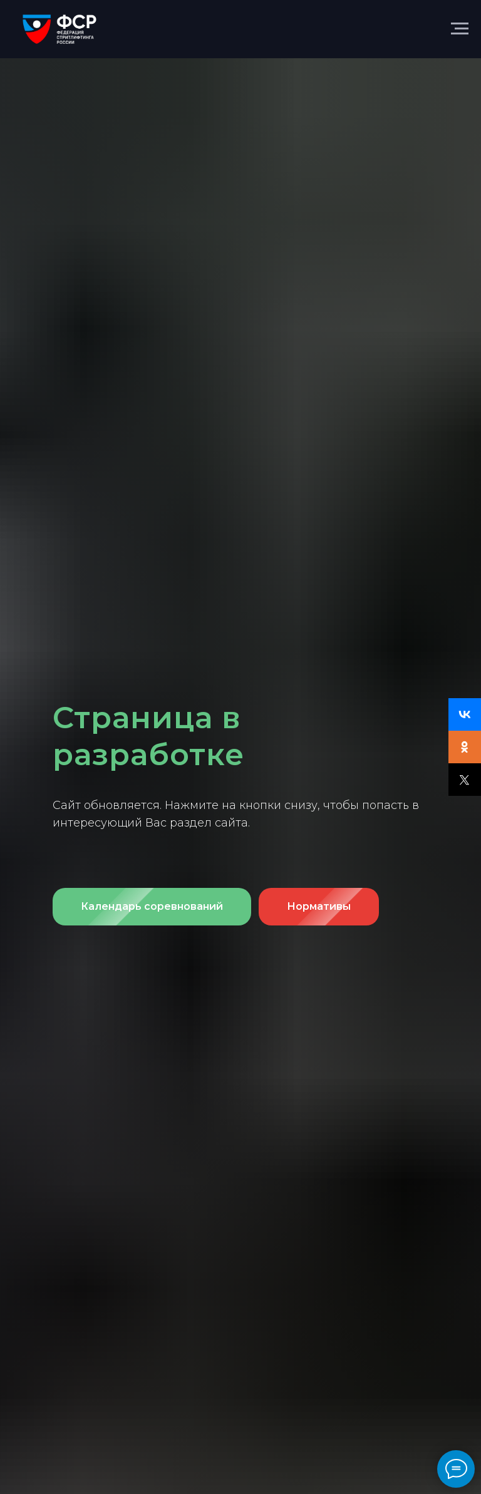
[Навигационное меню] (459, 29)
